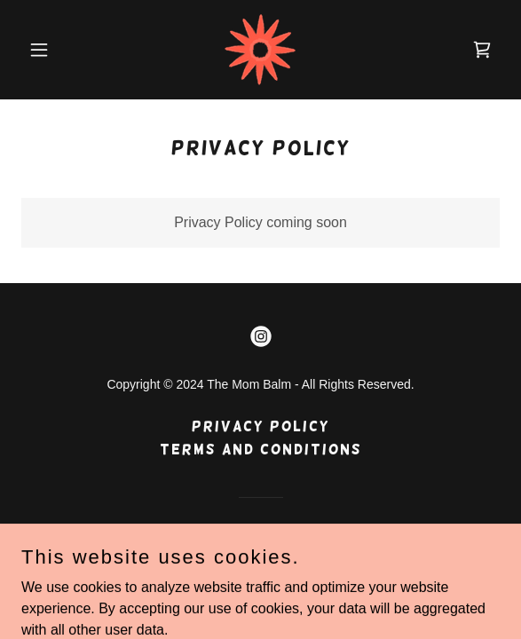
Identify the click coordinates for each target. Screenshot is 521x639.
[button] (57, 49)
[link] (260, 49)
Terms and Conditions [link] (261, 449)
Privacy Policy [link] (261, 426)
